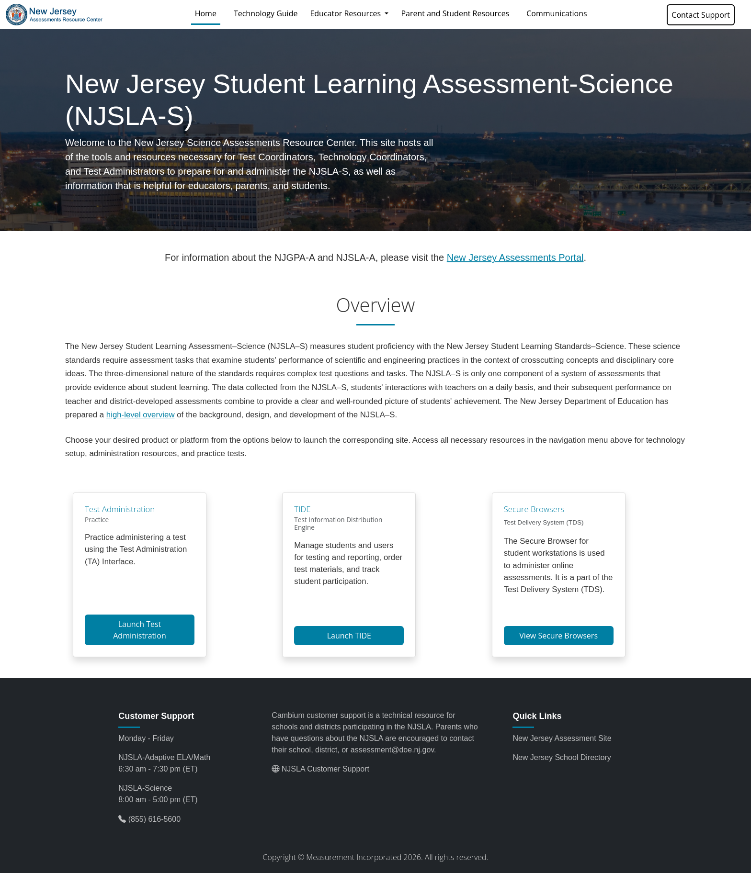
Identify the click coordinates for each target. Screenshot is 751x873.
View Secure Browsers (558, 635)
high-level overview (140, 414)
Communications (556, 13)
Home (207, 13)
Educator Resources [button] (346, 13)
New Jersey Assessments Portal (515, 257)
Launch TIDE (349, 635)
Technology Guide (266, 13)
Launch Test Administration (139, 630)
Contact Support (700, 15)
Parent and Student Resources (455, 13)
